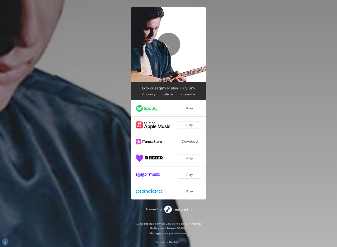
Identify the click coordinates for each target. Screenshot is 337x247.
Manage (155, 233)
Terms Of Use (176, 228)
